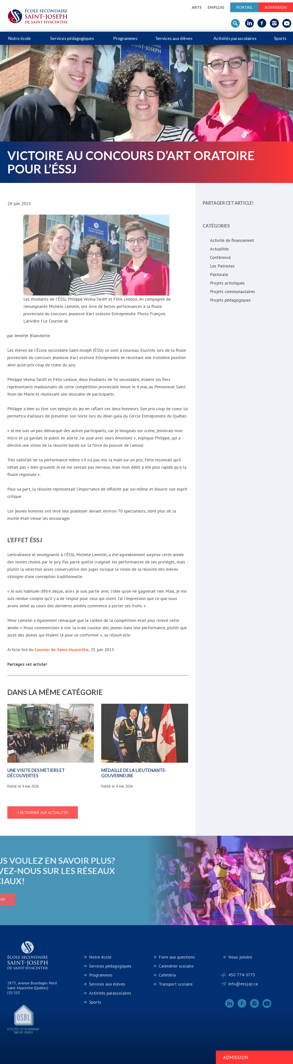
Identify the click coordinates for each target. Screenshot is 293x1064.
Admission (276, 7)
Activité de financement (232, 240)
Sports (280, 38)
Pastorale (219, 274)
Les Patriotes (222, 266)
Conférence (220, 257)
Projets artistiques (227, 283)
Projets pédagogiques (230, 300)
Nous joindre (240, 957)
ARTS (196, 7)
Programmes (125, 38)
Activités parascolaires (234, 38)
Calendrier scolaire (176, 966)
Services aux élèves (174, 38)
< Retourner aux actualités (42, 812)
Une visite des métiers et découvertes (36, 773)
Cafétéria (167, 975)
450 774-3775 (241, 975)
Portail (244, 7)
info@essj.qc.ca (243, 984)
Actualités (219, 249)
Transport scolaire (175, 984)
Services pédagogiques (72, 38)
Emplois (216, 7)
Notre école (19, 38)
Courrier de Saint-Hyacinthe (62, 649)
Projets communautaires (232, 291)
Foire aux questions (177, 957)
